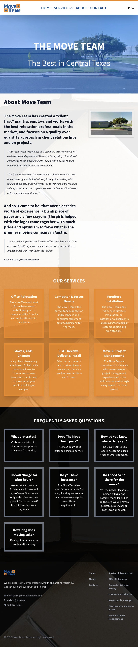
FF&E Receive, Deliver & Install (121, 608)
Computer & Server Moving (118, 587)
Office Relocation (117, 579)
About (82, 7)
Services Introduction (120, 573)
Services (64, 7)
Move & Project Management (116, 617)
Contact (98, 7)
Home (46, 7)
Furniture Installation (120, 594)
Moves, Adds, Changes (120, 600)
